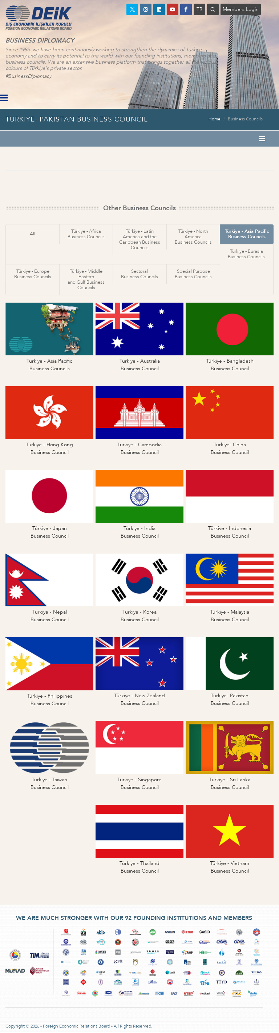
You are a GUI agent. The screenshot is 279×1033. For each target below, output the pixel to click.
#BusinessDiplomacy (28, 76)
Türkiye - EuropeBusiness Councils (32, 274)
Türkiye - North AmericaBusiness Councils (193, 237)
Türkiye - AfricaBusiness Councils (86, 234)
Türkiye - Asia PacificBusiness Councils (247, 234)
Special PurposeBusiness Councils (193, 274)
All (32, 234)
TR (199, 9)
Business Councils (245, 119)
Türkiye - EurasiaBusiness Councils (246, 254)
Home (215, 119)
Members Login (241, 9)
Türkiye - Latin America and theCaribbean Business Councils (139, 239)
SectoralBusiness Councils (139, 274)
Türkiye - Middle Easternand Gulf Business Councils (86, 279)
